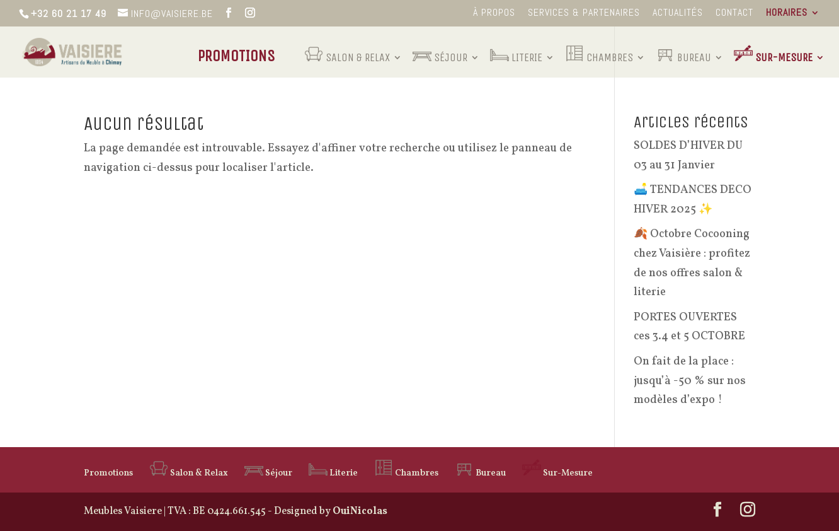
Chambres (599, 53)
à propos (494, 13)
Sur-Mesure (773, 53)
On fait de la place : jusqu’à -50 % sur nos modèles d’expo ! (690, 381)
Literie (516, 53)
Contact (734, 13)
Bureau (683, 53)
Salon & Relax (347, 53)
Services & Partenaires (584, 13)
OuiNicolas (360, 511)
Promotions (236, 59)
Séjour (440, 53)
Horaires (787, 13)
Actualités (678, 13)
